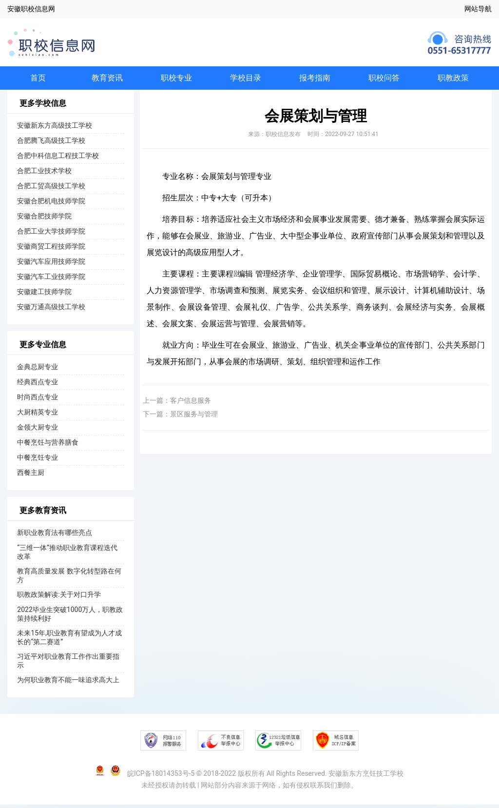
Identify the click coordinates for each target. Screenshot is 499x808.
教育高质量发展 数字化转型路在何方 (69, 579)
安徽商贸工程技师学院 (51, 250)
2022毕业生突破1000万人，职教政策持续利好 (70, 617)
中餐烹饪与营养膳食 (47, 446)
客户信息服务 (190, 404)
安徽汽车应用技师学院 (51, 265)
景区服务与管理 (194, 417)
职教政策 (453, 79)
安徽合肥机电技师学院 (51, 204)
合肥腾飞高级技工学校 (51, 144)
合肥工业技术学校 (44, 174)
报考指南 (314, 79)
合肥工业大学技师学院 (51, 234)
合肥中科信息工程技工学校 (58, 159)
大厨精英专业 (37, 415)
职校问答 (384, 79)
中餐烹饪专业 (37, 461)
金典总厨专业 (37, 370)
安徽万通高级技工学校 (51, 310)
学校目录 (245, 79)
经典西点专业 (37, 385)
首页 (38, 79)
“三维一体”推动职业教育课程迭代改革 (67, 555)
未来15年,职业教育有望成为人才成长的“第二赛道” (69, 640)
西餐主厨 (30, 476)
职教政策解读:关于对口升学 (58, 598)
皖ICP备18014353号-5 (160, 777)
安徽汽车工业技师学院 (51, 280)
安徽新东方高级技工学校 (54, 129)
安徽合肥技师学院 (44, 219)
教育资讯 (107, 79)
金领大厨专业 (37, 430)
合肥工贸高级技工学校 (51, 189)
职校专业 (176, 79)
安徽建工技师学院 (44, 295)
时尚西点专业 (37, 400)
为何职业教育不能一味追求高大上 (68, 683)
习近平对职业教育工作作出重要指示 (68, 664)
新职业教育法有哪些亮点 (54, 536)
